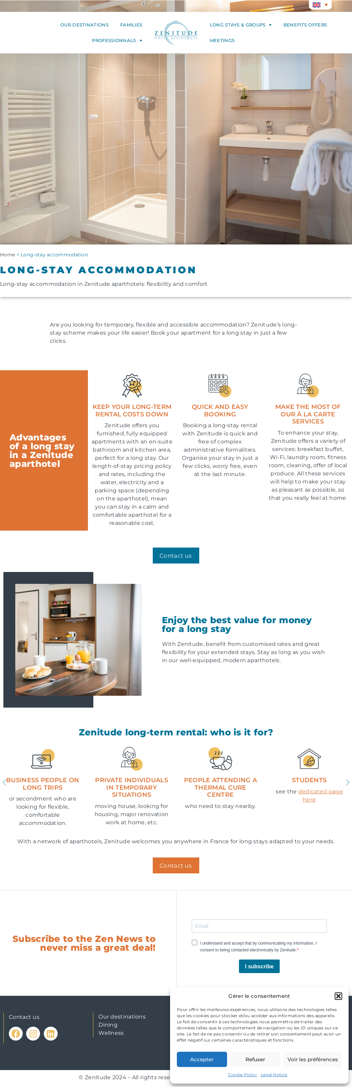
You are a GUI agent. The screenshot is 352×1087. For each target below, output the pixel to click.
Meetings (222, 40)
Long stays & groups (241, 25)
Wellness (111, 1033)
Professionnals (117, 40)
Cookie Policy (242, 1074)
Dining (107, 1025)
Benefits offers (305, 24)
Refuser (255, 1059)
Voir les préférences (313, 1059)
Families (131, 24)
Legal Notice (274, 1074)
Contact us (24, 1017)
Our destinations (84, 24)
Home (7, 254)
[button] (338, 996)
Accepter (202, 1059)
